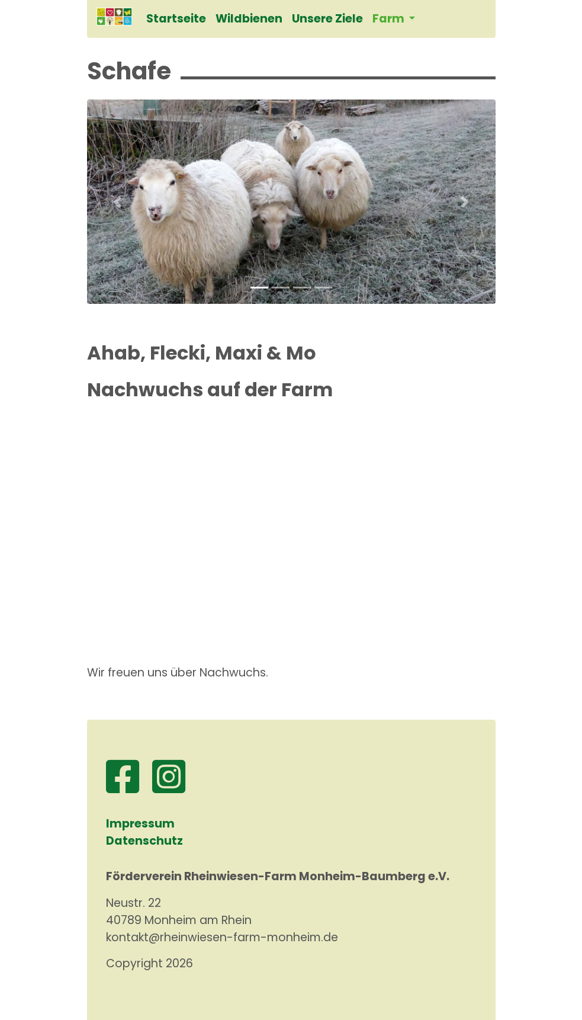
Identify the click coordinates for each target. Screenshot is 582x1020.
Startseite (176, 19)
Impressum (140, 824)
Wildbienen (249, 19)
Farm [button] (389, 19)
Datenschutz (144, 841)
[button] (118, 202)
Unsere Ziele (327, 19)
